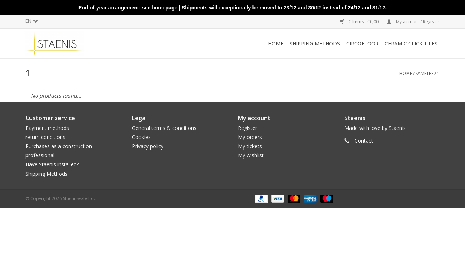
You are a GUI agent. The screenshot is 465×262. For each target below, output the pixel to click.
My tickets (250, 146)
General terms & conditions (164, 127)
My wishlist (251, 155)
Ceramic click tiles (411, 43)
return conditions (45, 137)
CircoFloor (362, 43)
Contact (364, 140)
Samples (424, 73)
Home (275, 43)
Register (247, 127)
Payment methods (47, 127)
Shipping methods (315, 43)
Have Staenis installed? (52, 164)
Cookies (141, 137)
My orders (250, 137)
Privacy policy (147, 146)
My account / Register (413, 22)
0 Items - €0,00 (360, 22)
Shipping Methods (46, 173)
